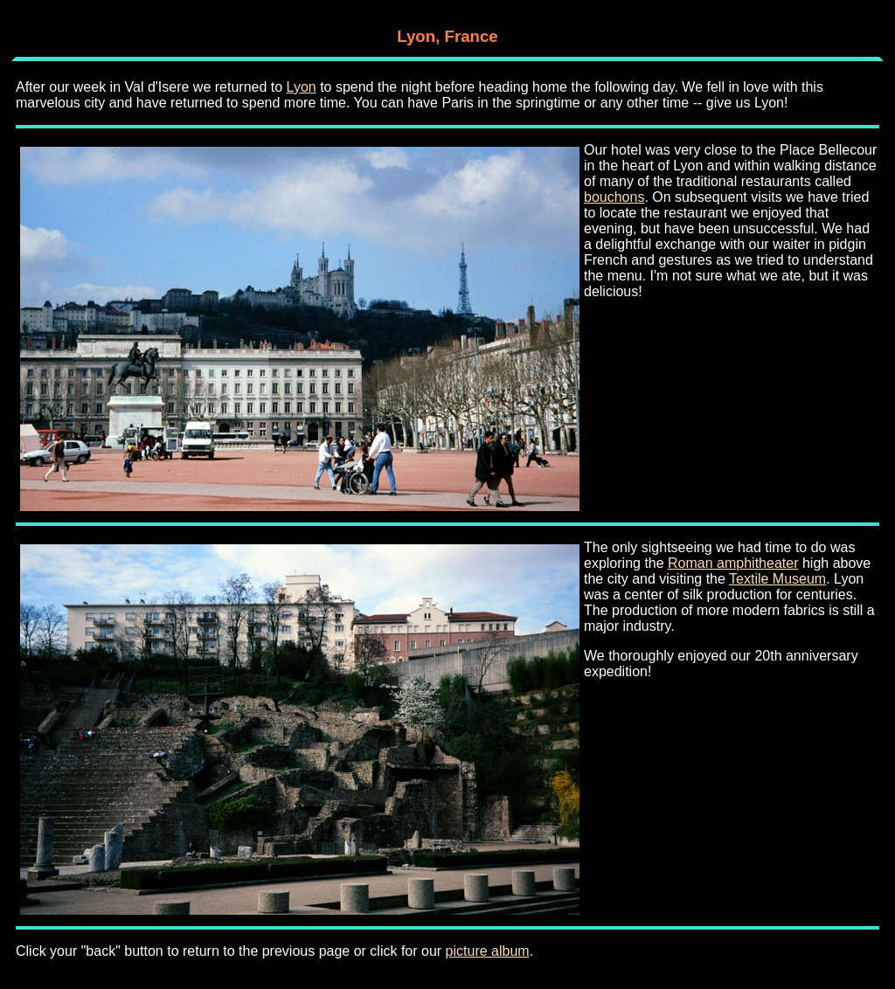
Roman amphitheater (733, 563)
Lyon (301, 87)
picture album (488, 951)
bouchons (614, 197)
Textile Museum (777, 578)
